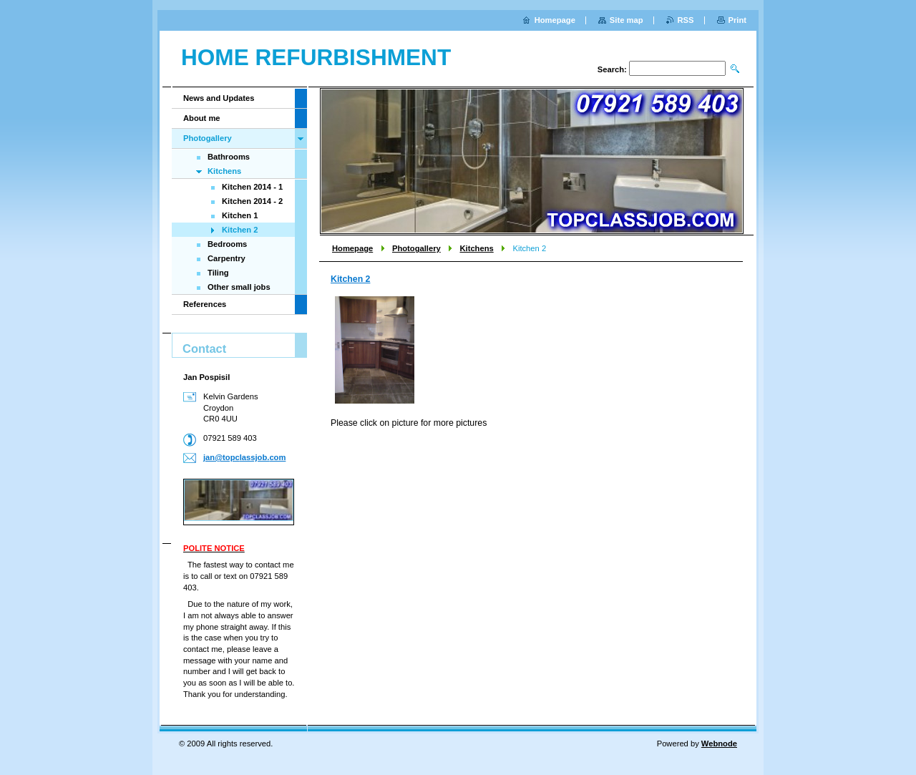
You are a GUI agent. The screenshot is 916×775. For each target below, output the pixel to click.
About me (201, 118)
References (204, 304)
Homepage (352, 248)
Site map (626, 20)
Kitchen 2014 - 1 (252, 186)
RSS (686, 20)
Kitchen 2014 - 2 (252, 201)
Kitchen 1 (240, 215)
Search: (612, 69)
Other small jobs (239, 287)
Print (737, 20)
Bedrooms (227, 244)
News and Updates (218, 98)
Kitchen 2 (350, 279)
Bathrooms (229, 156)
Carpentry (226, 258)
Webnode (719, 743)
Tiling (218, 272)
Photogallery (416, 248)
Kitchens (476, 248)
